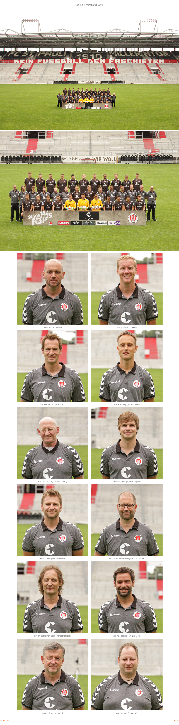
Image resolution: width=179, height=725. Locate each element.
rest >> (176, 720)
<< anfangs (4, 720)
